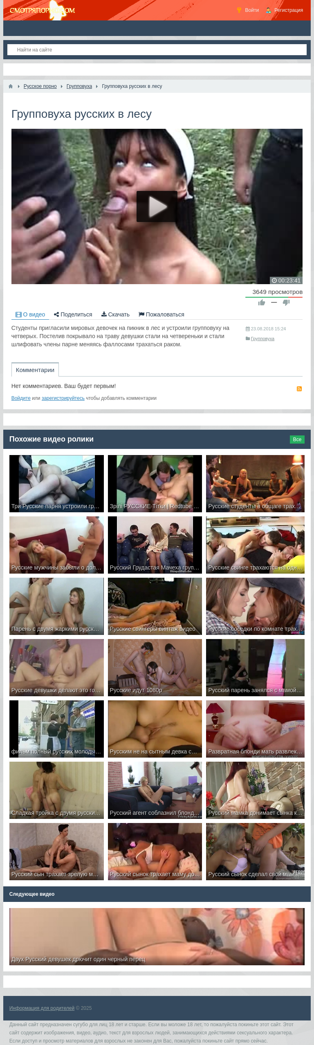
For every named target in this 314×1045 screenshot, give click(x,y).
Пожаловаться (161, 314)
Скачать (115, 314)
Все (297, 439)
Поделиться (73, 314)
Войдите (21, 398)
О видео (30, 314)
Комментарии (35, 369)
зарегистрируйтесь (63, 398)
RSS (299, 389)
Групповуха (262, 338)
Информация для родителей (41, 1008)
